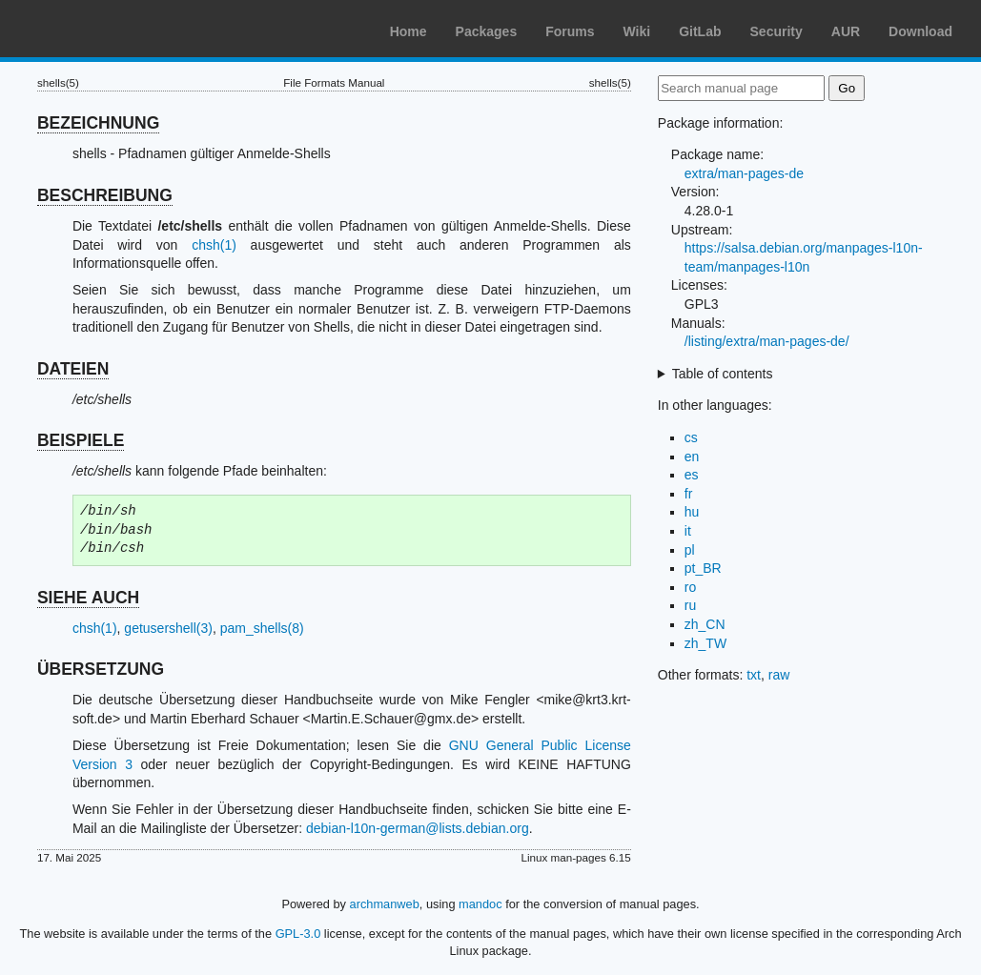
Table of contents (722, 373)
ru (690, 605)
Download (920, 31)
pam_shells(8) (262, 628)
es (692, 474)
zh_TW (705, 643)
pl (690, 550)
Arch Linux (104, 29)
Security (776, 31)
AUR (845, 31)
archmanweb (384, 904)
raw (779, 674)
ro (690, 587)
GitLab (700, 31)
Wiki (637, 31)
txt (753, 674)
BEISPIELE (80, 440)
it (688, 530)
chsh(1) (214, 245)
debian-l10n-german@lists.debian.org (417, 828)
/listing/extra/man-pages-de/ (767, 341)
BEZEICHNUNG (98, 122)
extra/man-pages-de (744, 173)
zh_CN (705, 624)
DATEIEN (73, 368)
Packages (487, 31)
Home (408, 31)
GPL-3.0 (298, 933)
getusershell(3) (168, 628)
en (692, 456)
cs (691, 437)
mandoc (480, 904)
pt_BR (703, 568)
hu (692, 511)
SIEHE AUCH (88, 597)
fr (689, 493)
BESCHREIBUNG (105, 195)
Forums (569, 31)
